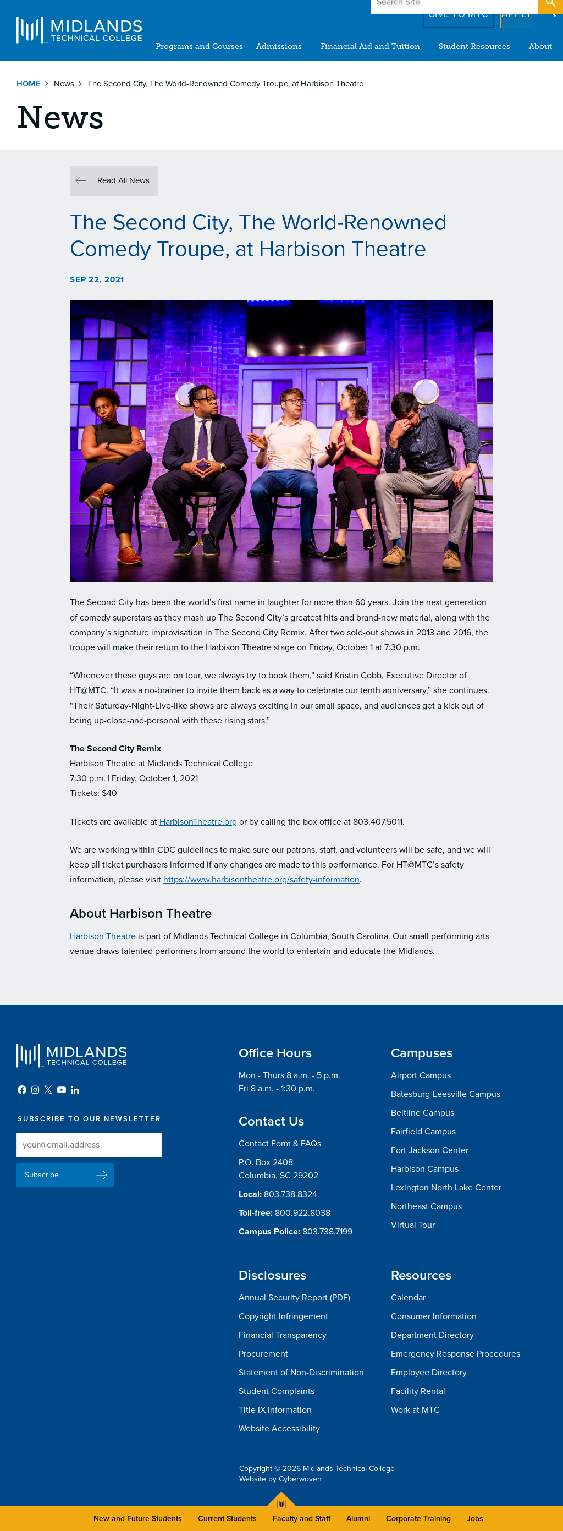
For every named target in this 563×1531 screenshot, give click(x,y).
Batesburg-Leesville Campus (445, 1094)
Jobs (475, 1518)
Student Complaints (276, 1391)
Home (28, 84)
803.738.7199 (327, 1231)
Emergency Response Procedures (455, 1353)
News (64, 84)
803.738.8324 (290, 1194)
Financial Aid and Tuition (370, 46)
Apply (510, 10)
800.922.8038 (302, 1213)
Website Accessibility (279, 1428)
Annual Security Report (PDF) (294, 1297)
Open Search (549, 10)
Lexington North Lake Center (446, 1187)
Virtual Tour (413, 1225)
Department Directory (432, 1335)
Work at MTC (415, 1409)
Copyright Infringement (283, 1316)
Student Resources (474, 46)
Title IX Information (275, 1409)
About (540, 46)
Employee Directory (429, 1372)
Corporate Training (418, 1518)
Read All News (123, 180)
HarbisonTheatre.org (198, 821)
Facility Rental (418, 1391)
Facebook (22, 1089)
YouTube (61, 1089)
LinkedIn (74, 1089)
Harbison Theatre (103, 936)
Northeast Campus (426, 1206)
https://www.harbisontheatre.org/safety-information (261, 879)
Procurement (263, 1353)
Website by (280, 1479)
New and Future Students (137, 1518)
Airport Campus (421, 1075)
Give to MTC (443, 10)
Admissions (279, 46)
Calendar (408, 1297)
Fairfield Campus (423, 1131)
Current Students (227, 1518)
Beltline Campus (422, 1112)
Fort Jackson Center (429, 1150)
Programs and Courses (199, 46)
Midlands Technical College (79, 30)
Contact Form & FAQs (280, 1143)
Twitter (48, 1089)
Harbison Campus (425, 1169)
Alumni (358, 1518)
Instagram (35, 1089)
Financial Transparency (283, 1335)
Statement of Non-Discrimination (301, 1372)
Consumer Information (434, 1316)
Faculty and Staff (301, 1518)
